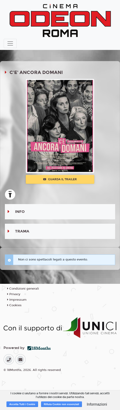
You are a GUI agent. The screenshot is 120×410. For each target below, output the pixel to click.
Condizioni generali (23, 289)
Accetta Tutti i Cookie (22, 404)
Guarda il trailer (60, 179)
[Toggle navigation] (10, 43)
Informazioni (97, 404)
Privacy (13, 294)
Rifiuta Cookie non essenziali (61, 404)
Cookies (14, 305)
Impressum (16, 300)
